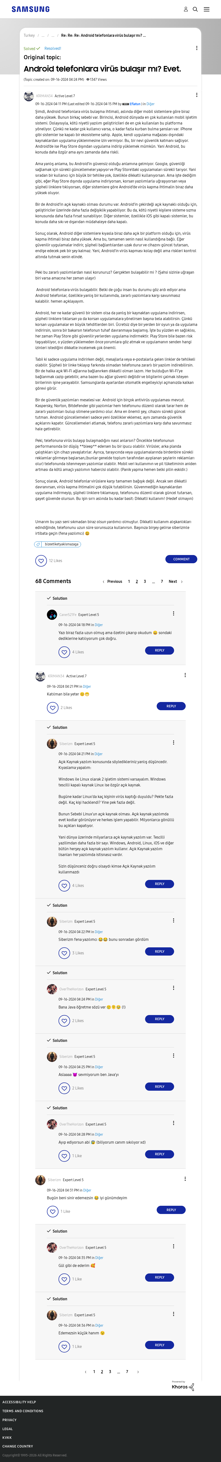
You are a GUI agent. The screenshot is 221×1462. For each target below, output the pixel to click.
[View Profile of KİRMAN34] (44, 96)
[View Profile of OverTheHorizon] (71, 989)
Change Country (17, 1446)
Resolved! (52, 48)
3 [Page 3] (145, 581)
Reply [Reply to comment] (159, 650)
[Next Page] (176, 581)
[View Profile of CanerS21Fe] (67, 615)
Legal (7, 1429)
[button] (189, 95)
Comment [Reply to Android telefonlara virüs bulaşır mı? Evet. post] (181, 559)
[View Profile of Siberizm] (66, 744)
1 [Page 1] (129, 581)
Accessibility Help (19, 1402)
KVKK (7, 1438)
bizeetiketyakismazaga (61, 544)
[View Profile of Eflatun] (135, 104)
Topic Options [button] (188, 48)
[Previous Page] (113, 581)
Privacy (9, 1420)
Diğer (151, 104)
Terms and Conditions (23, 1411)
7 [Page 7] (162, 581)
